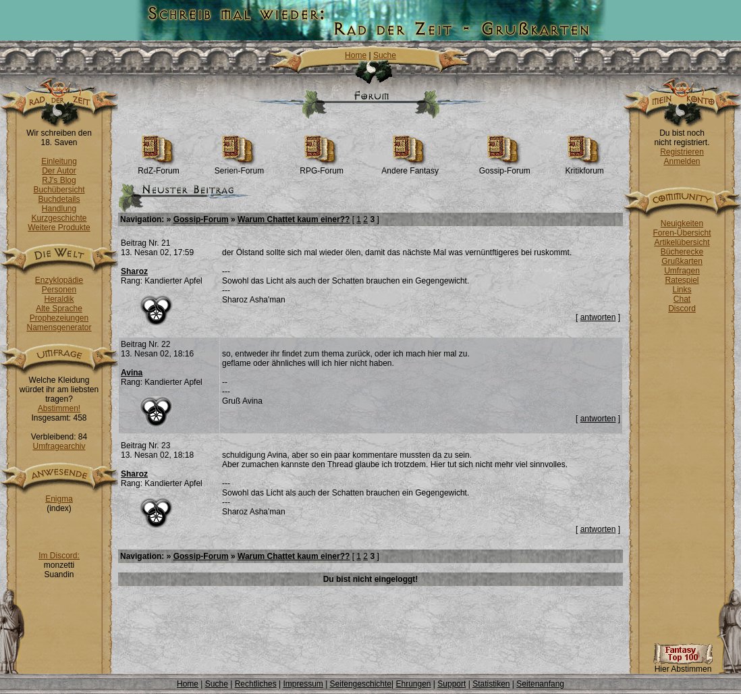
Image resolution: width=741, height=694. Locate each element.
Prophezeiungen (59, 318)
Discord (682, 308)
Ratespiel (681, 280)
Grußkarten (682, 261)
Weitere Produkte (59, 227)
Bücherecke (682, 252)
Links (681, 289)
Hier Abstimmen (683, 665)
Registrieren (682, 152)
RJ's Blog (59, 180)
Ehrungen (413, 684)
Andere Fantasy (410, 167)
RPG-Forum (322, 167)
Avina (131, 372)
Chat (682, 299)
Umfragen (682, 270)
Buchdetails (59, 199)
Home (355, 55)
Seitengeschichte (360, 684)
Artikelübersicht (681, 242)
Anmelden (681, 161)
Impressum (303, 684)
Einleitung (59, 161)
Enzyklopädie (59, 280)
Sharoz (134, 271)
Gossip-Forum (504, 167)
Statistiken (491, 684)
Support (451, 684)
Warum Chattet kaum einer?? (294, 219)
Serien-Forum (239, 167)
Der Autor (59, 171)
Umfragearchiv (58, 446)
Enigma (59, 499)
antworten (598, 317)
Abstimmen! (59, 408)
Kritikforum (584, 167)
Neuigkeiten (682, 223)
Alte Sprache (59, 308)
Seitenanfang (540, 684)
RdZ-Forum (158, 167)
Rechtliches (256, 684)
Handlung (59, 208)
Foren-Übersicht (682, 233)
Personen (59, 289)
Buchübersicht (58, 189)
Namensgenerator (58, 327)
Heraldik (59, 299)
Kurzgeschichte (58, 218)
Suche (384, 55)
